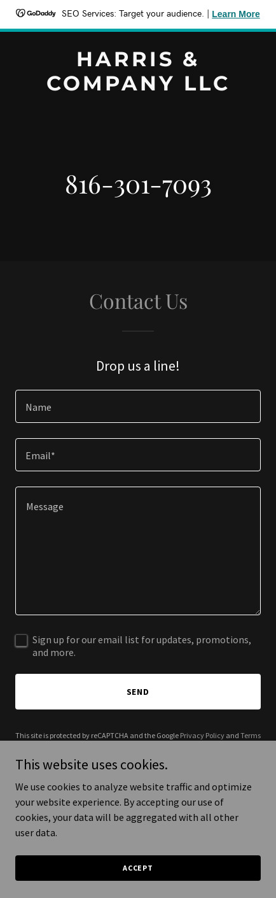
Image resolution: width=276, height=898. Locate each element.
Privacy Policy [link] (202, 735)
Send (138, 691)
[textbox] (138, 406)
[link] (138, 86)
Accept (138, 868)
